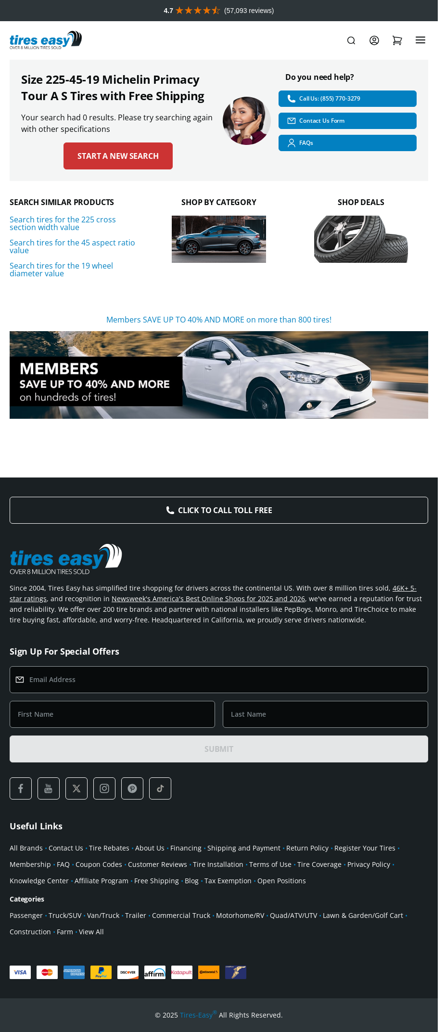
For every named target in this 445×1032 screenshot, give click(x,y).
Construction (30, 931)
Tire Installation (218, 864)
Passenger (26, 915)
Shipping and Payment (243, 847)
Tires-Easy (198, 1015)
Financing (186, 847)
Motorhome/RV (240, 915)
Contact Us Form (315, 121)
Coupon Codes (99, 864)
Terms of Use (270, 864)
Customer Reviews (157, 864)
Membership (30, 864)
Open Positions (281, 880)
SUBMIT (218, 749)
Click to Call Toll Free (225, 510)
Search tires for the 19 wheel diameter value (61, 269)
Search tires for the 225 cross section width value (63, 223)
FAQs (300, 143)
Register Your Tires (364, 847)
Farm (65, 931)
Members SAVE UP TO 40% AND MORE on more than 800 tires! (218, 319)
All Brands (26, 847)
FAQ (63, 864)
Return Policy (307, 847)
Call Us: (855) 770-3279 (323, 98)
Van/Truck (103, 915)
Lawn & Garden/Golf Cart (363, 915)
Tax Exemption (228, 880)
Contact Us (66, 847)
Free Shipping (156, 880)
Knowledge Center (39, 880)
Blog (192, 880)
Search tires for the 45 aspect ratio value (72, 246)
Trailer (135, 915)
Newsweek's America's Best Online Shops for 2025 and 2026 (208, 598)
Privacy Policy (368, 864)
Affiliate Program (101, 880)
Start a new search (117, 156)
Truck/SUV (65, 915)
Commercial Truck (181, 915)
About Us (150, 847)
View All (91, 931)
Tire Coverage (319, 864)
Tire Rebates (109, 847)
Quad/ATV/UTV (293, 915)
